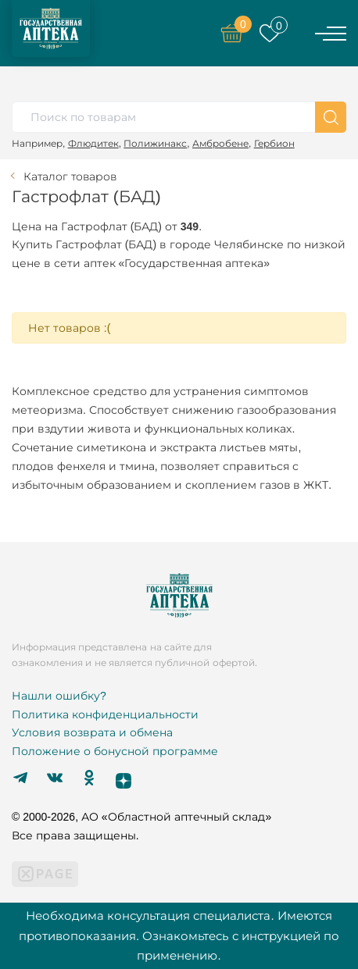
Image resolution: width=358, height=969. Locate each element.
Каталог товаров (69, 176)
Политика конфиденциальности (105, 714)
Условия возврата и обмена (92, 732)
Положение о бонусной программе (115, 751)
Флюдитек (93, 143)
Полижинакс (155, 143)
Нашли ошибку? (59, 696)
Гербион (274, 143)
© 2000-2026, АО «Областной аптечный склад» (141, 817)
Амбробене (220, 143)
